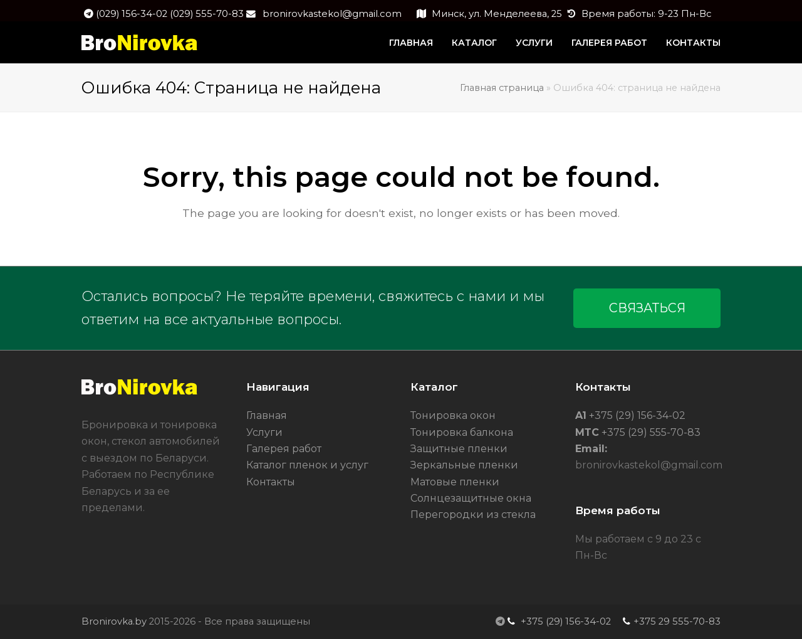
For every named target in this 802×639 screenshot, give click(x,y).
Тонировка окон (453, 415)
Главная (266, 415)
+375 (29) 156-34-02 (635, 415)
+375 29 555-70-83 (677, 621)
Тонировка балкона (461, 432)
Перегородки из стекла (473, 514)
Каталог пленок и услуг (307, 465)
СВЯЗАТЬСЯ (647, 307)
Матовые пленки (454, 482)
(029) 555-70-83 (207, 13)
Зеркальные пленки (464, 465)
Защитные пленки (459, 449)
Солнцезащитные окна (470, 498)
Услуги (264, 432)
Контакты (270, 482)
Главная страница (502, 87)
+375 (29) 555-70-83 (649, 432)
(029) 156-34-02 (133, 13)
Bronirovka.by (114, 621)
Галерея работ (283, 449)
